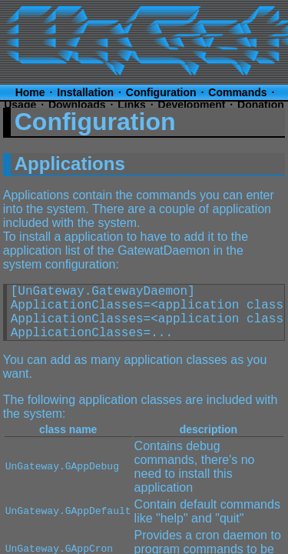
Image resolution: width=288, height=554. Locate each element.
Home (30, 92)
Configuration (161, 92)
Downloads (77, 104)
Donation (260, 104)
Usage (20, 104)
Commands (237, 92)
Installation (85, 92)
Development (192, 104)
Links (132, 104)
